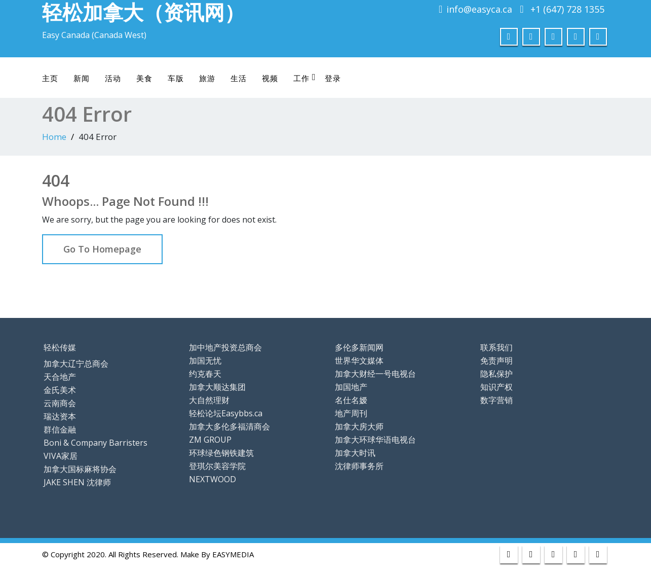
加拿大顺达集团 (217, 386)
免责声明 (496, 360)
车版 (176, 78)
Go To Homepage (102, 249)
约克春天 (205, 373)
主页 (50, 78)
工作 (304, 78)
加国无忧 (205, 360)
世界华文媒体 (359, 360)
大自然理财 (209, 400)
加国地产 (351, 386)
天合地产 (60, 376)
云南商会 (60, 403)
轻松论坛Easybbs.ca (225, 413)
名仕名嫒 (351, 400)
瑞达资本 (60, 416)
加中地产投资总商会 (225, 347)
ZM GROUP (210, 439)
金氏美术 (60, 390)
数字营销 (496, 400)
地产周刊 (351, 413)
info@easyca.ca (479, 9)
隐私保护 (496, 373)
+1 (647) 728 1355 (567, 9)
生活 (239, 78)
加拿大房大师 (359, 426)
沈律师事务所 (359, 466)
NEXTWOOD (212, 479)
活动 (113, 78)
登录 (333, 78)
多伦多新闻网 (359, 347)
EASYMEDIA (233, 554)
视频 (270, 78)
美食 (144, 78)
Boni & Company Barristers (95, 442)
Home (54, 136)
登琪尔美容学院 (217, 466)
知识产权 (496, 386)
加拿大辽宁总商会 (76, 363)
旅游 (207, 78)
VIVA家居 (61, 455)
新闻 (81, 78)
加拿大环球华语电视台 (375, 439)
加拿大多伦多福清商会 (229, 426)
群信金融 (60, 429)
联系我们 (496, 347)
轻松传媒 (60, 347)
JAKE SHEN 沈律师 (77, 482)
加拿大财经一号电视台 (375, 373)
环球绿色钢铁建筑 (221, 452)
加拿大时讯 (355, 452)
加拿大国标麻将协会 (80, 469)
